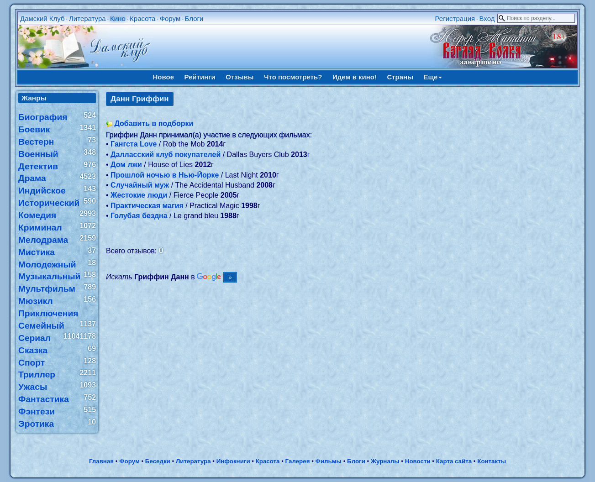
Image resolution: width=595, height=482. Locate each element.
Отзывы (239, 77)
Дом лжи (126, 164)
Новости (418, 461)
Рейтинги (200, 77)
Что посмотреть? (293, 77)
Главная (101, 461)
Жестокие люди (139, 195)
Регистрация (455, 18)
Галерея (297, 461)
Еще (432, 77)
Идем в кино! (354, 77)
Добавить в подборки (153, 123)
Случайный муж (140, 185)
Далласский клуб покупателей (166, 154)
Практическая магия (147, 206)
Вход (487, 18)
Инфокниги (233, 461)
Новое (163, 77)
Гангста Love (134, 144)
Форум (170, 18)
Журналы (385, 461)
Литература (87, 18)
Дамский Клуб (42, 18)
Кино (118, 18)
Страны (400, 77)
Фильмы (329, 461)
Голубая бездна (139, 216)
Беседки (157, 461)
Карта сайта (454, 461)
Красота (142, 18)
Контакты (491, 461)
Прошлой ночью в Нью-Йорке (165, 175)
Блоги (194, 18)
